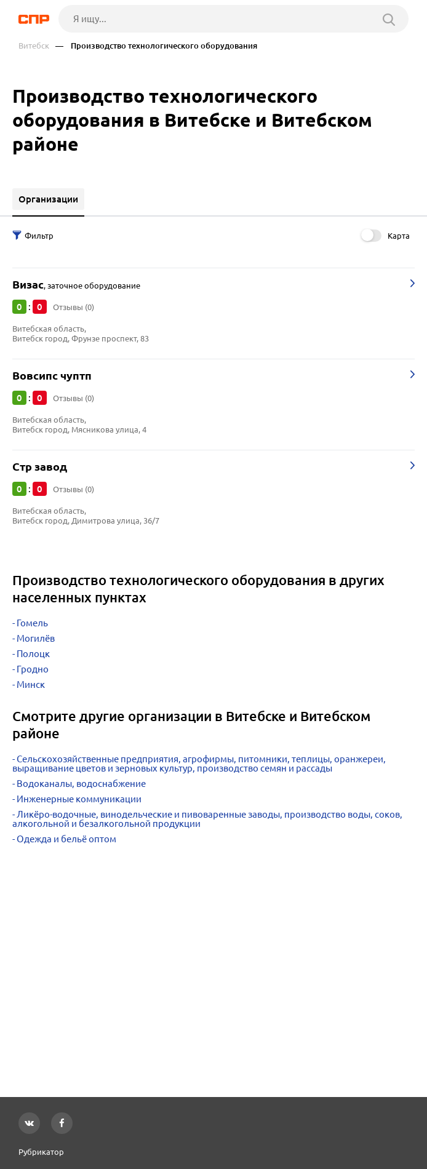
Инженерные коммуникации (79, 799)
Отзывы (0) (73, 307)
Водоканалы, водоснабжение (81, 783)
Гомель (32, 623)
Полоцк (33, 653)
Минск (31, 684)
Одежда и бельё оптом (66, 839)
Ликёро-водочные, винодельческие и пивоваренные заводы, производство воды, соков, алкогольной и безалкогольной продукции (207, 819)
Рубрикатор (41, 1152)
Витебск (33, 46)
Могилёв (36, 638)
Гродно (33, 669)
